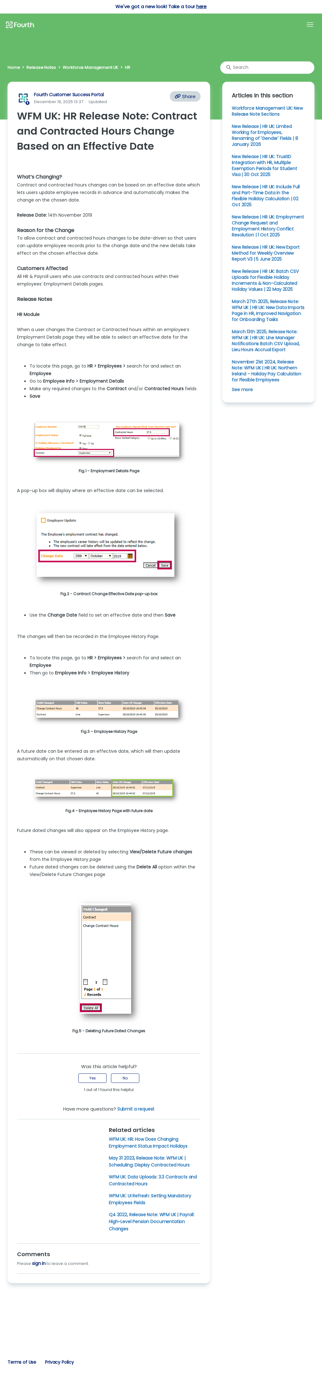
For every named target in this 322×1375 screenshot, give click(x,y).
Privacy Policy (59, 1362)
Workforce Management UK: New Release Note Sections (267, 111)
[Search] (267, 67)
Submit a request (136, 1109)
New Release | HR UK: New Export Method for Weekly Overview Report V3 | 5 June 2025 (265, 253)
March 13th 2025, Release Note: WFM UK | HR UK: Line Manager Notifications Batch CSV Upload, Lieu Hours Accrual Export (265, 341)
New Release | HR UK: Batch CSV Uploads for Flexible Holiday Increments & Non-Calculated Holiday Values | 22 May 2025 (265, 280)
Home (14, 67)
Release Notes (41, 67)
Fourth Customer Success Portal (68, 94)
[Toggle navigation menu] (310, 25)
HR (127, 67)
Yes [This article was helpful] (92, 1078)
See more (242, 389)
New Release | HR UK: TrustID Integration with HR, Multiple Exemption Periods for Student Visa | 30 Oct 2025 (264, 165)
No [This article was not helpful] (125, 1078)
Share (185, 96)
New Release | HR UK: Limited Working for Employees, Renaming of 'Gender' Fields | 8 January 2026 (265, 135)
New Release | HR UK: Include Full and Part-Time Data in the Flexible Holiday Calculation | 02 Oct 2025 (266, 196)
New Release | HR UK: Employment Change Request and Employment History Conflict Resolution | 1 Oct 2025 (268, 226)
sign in (39, 1263)
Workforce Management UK (91, 67)
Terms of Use (22, 1362)
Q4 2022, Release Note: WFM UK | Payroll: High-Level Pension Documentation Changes (151, 1221)
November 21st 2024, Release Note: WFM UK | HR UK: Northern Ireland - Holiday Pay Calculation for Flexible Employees (266, 371)
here (201, 6)
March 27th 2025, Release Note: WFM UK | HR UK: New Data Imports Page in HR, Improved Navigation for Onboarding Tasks (268, 310)
